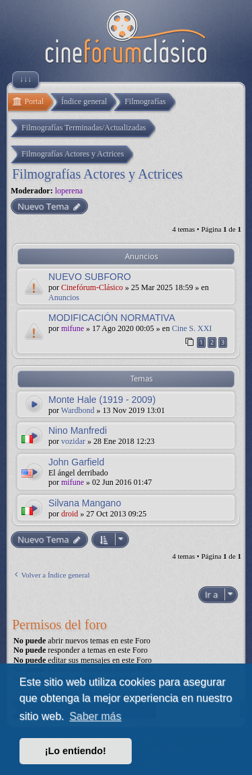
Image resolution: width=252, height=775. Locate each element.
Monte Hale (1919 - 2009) (102, 399)
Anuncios (63, 297)
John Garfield (76, 462)
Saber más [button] (95, 716)
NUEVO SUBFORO (89, 276)
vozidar (73, 441)
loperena (69, 190)
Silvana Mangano (84, 503)
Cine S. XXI (192, 328)
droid (69, 513)
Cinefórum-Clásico (92, 287)
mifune (72, 328)
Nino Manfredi (77, 430)
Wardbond (78, 410)
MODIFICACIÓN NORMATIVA (111, 317)
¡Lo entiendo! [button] (75, 750)
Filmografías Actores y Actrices (97, 174)
